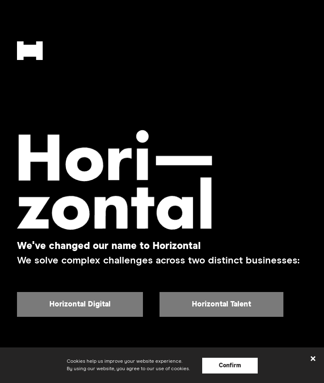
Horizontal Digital (80, 304)
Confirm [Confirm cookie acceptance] (230, 366)
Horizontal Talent (221, 304)
